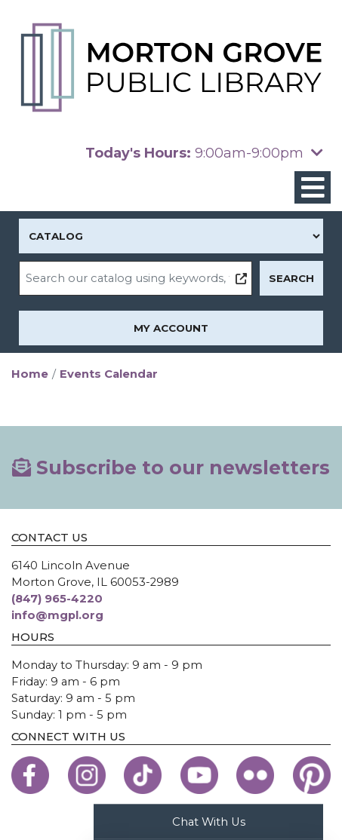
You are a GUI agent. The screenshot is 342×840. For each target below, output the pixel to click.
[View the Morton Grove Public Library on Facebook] (30, 775)
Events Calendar (109, 374)
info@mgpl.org (57, 615)
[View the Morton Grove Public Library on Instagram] (87, 775)
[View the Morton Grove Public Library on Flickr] (255, 775)
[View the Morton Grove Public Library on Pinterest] (312, 775)
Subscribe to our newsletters (171, 467)
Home (29, 374)
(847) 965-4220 (57, 598)
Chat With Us (208, 821)
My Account (171, 328)
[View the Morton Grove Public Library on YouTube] (199, 775)
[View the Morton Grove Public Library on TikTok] (143, 775)
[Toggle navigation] (312, 187)
